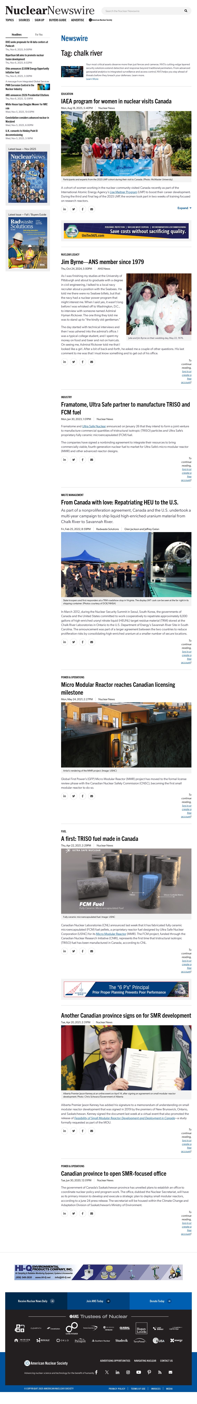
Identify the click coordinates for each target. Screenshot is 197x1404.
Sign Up (39, 20)
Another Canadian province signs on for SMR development (126, 1015)
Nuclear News (106, 108)
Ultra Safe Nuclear (94, 426)
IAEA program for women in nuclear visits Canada (116, 101)
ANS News (104, 268)
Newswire (74, 38)
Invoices (156, 1388)
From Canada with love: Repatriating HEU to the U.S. (119, 502)
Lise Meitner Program (123, 192)
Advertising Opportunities (115, 1360)
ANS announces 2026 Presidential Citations (27, 95)
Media (169, 1388)
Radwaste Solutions (107, 529)
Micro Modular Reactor (111, 934)
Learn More (92, 78)
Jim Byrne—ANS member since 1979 (102, 261)
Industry (66, 397)
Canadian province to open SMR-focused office (113, 1173)
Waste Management (72, 495)
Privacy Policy (117, 1388)
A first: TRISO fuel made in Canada (99, 838)
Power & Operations (72, 677)
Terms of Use (138, 1388)
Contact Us (166, 1360)
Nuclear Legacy (70, 254)
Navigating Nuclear (145, 1360)
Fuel (63, 831)
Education (67, 93)
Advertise (77, 20)
